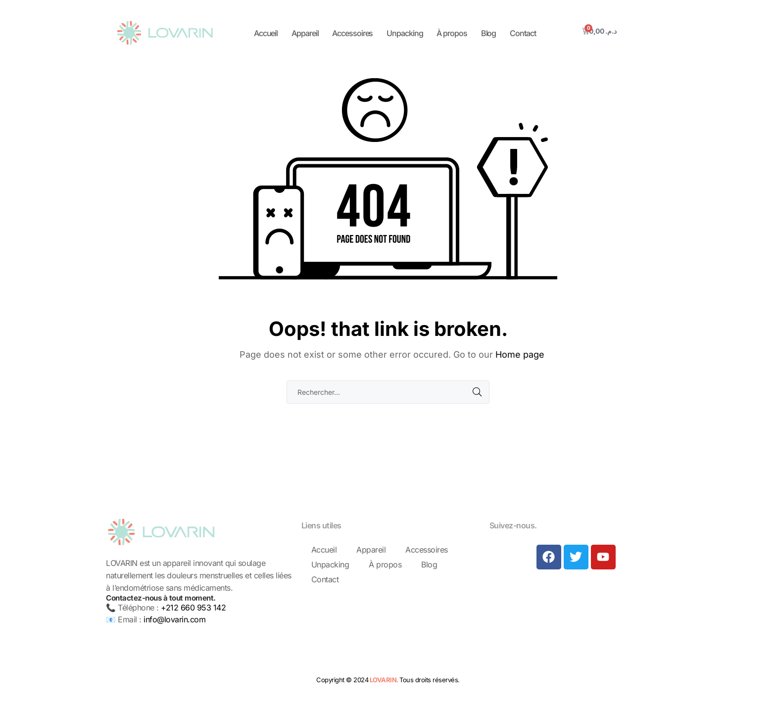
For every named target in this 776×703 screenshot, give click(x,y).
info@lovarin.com (174, 619)
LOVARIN (383, 680)
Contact (522, 33)
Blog (488, 33)
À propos (451, 33)
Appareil (304, 33)
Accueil (266, 33)
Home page (519, 354)
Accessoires (352, 33)
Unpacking (405, 33)
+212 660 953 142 (193, 607)
